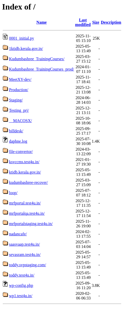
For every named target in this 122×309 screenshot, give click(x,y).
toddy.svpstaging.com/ (27, 265)
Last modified (83, 22)
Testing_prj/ (19, 110)
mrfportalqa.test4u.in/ (27, 213)
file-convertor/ (21, 151)
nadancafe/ (18, 234)
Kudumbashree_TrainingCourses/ (36, 59)
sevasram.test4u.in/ (25, 254)
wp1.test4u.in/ (20, 296)
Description (111, 22)
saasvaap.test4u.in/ (24, 244)
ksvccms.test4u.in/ (24, 162)
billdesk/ (16, 131)
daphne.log (18, 141)
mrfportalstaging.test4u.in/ (31, 223)
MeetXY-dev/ (20, 79)
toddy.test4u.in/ (21, 275)
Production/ (18, 90)
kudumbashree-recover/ (28, 182)
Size (95, 22)
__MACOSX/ (20, 120)
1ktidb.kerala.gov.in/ (26, 48)
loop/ (13, 193)
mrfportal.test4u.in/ (25, 203)
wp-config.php (21, 285)
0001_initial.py (21, 38)
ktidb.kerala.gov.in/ (25, 172)
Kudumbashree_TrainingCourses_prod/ (41, 69)
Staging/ (16, 100)
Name (41, 22)
